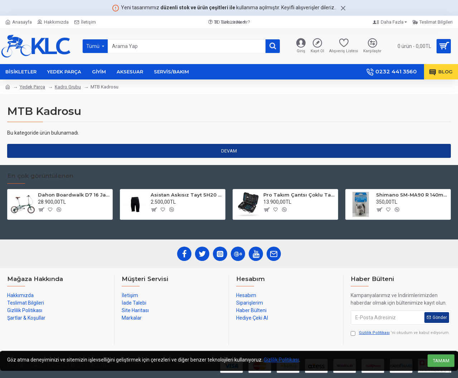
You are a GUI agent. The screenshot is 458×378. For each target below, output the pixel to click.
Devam (229, 151)
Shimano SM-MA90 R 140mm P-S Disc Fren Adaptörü (412, 195)
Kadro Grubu (68, 86)
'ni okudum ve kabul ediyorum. (400, 333)
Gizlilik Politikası (281, 360)
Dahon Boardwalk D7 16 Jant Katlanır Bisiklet (74, 195)
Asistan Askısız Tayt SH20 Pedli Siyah (187, 195)
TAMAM (441, 360)
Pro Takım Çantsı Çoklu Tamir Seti (299, 195)
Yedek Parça (32, 86)
